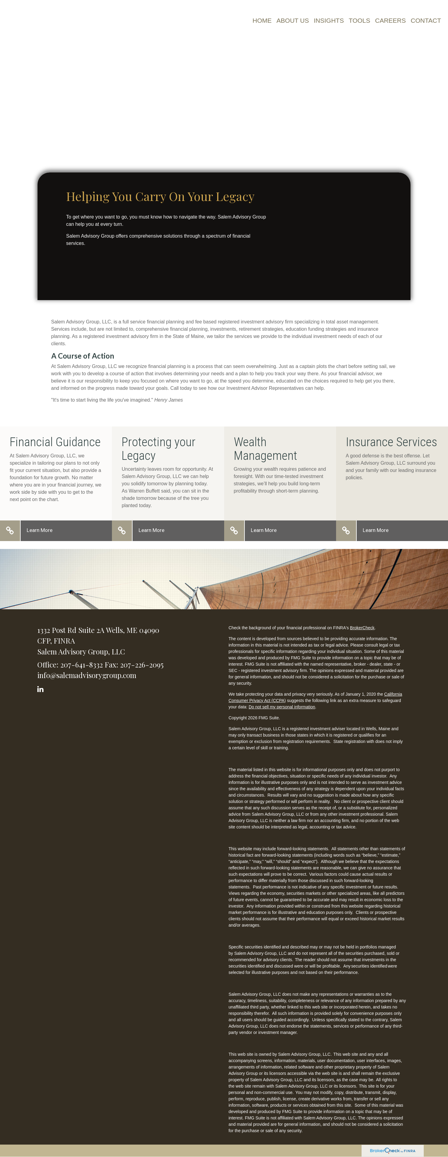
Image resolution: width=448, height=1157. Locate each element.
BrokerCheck (362, 627)
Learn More (39, 530)
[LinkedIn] (41, 688)
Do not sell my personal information (282, 706)
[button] (293, 21)
